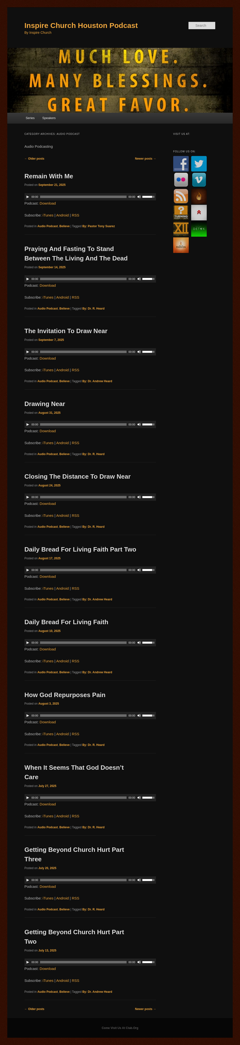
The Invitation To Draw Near (66, 331)
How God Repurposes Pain (65, 695)
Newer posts (145, 158)
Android (62, 215)
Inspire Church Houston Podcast (81, 25)
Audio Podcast (47, 226)
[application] (90, 196)
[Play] (28, 197)
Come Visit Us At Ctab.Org (120, 1028)
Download (48, 203)
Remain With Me (49, 176)
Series (30, 118)
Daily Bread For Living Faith (66, 622)
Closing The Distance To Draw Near (78, 476)
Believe (65, 226)
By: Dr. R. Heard (93, 308)
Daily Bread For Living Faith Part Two (80, 549)
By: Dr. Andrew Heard (97, 381)
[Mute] (139, 197)
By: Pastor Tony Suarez (98, 226)
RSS (75, 215)
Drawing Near (45, 403)
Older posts (34, 158)
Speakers (49, 118)
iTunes (48, 215)
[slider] (83, 197)
